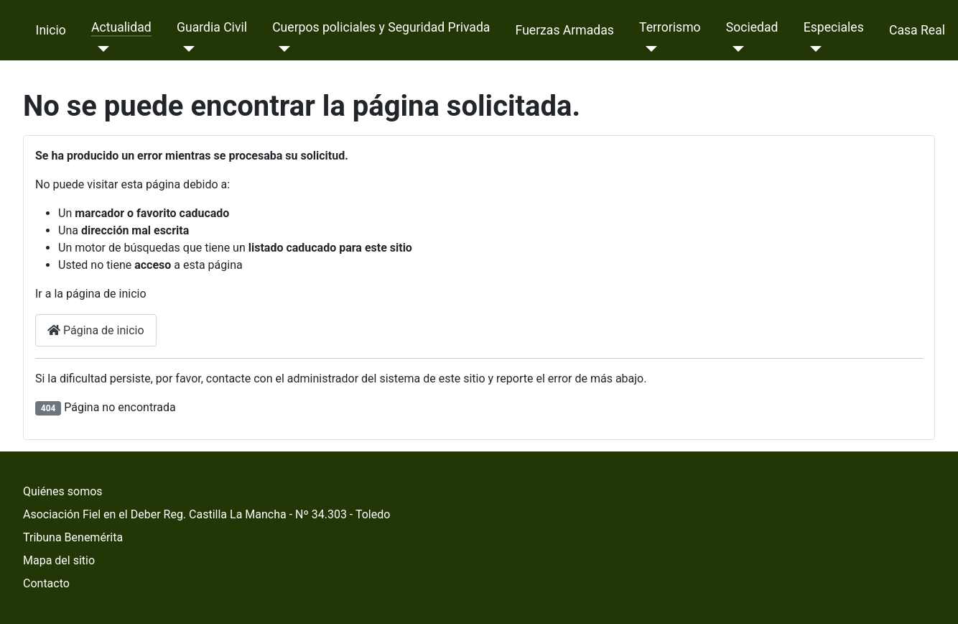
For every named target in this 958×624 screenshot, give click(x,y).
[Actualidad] (100, 49)
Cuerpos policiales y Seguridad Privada (381, 27)
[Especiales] (813, 49)
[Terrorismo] (648, 49)
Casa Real (917, 30)
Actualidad (121, 27)
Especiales (834, 27)
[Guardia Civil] (186, 49)
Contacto (46, 583)
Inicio (51, 30)
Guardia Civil (212, 27)
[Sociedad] (735, 49)
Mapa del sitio (59, 560)
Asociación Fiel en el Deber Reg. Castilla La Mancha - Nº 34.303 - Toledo (206, 514)
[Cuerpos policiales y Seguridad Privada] (281, 49)
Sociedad (752, 27)
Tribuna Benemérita (73, 537)
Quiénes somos (63, 491)
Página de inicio (95, 330)
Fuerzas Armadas (565, 30)
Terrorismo (670, 27)
